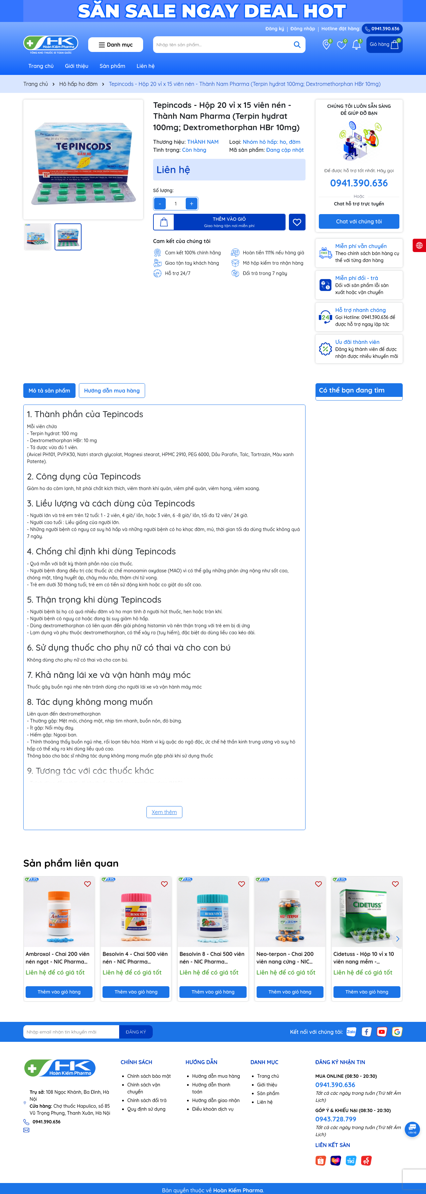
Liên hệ (145, 66)
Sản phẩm (112, 66)
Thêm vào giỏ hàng (59, 992)
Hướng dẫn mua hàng (216, 1076)
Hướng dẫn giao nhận (216, 1100)
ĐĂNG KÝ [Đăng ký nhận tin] (136, 1032)
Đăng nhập (303, 29)
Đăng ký (275, 29)
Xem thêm (164, 812)
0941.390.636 (335, 1084)
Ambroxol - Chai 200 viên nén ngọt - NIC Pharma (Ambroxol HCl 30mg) (58, 958)
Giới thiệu (77, 66)
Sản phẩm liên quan (71, 863)
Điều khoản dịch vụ (213, 1109)
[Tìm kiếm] (297, 44)
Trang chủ (41, 66)
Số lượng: (163, 190)
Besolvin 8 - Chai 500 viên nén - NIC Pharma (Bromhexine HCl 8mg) (211, 958)
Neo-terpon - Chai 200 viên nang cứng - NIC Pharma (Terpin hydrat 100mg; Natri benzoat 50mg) (286, 958)
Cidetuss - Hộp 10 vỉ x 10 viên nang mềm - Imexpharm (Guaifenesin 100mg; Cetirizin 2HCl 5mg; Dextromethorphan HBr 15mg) (365, 958)
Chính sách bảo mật (149, 1076)
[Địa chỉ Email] (88, 1032)
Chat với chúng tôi (359, 221)
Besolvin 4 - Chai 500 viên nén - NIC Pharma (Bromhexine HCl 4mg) (135, 958)
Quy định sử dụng (146, 1109)
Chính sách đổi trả (147, 1100)
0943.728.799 (336, 1119)
